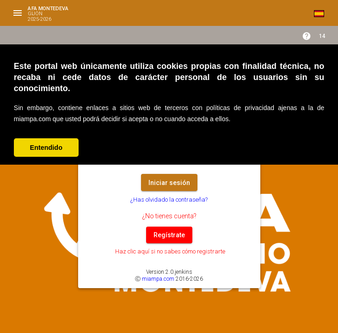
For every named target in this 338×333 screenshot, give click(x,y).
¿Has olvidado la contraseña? (169, 199)
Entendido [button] (46, 147)
